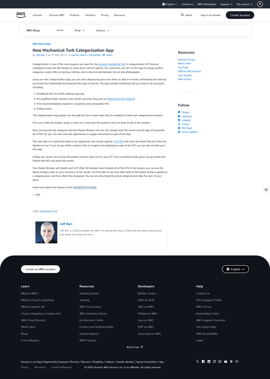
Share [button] (107, 54)
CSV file (118, 141)
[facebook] (203, 362)
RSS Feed (185, 128)
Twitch (183, 124)
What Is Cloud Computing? (37, 300)
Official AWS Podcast (189, 71)
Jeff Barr (40, 54)
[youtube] (225, 362)
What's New (184, 63)
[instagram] (214, 362)
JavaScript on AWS (149, 333)
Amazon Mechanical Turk (111, 64)
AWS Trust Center (90, 306)
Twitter (183, 112)
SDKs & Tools (146, 300)
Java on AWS (146, 320)
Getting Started (186, 59)
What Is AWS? (29, 293)
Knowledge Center (207, 313)
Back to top (135, 347)
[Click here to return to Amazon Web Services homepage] (21, 16)
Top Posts (183, 67)
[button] (263, 4)
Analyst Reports (89, 333)
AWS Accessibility (207, 333)
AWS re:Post (184, 79)
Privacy (25, 367)
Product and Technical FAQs (96, 327)
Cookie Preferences (61, 367)
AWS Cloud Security (33, 320)
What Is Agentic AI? (33, 306)
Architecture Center (91, 320)
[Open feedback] (266, 189)
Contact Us (203, 293)
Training (84, 300)
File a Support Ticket (208, 300)
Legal (199, 340)
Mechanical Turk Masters (120, 98)
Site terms (40, 367)
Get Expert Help (206, 327)
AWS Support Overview (210, 320)
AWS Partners (87, 340)
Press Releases (30, 340)
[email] (236, 362)
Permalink (94, 54)
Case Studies (185, 75)
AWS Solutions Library (93, 313)
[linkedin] (208, 362)
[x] (197, 362)
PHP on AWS (146, 327)
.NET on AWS (146, 306)
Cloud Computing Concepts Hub (41, 313)
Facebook (185, 116)
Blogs (24, 333)
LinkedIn (184, 120)
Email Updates (187, 131)
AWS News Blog (41, 43)
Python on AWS (147, 313)
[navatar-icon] (260, 4)
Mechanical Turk (48, 211)
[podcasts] (231, 362)
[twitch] (220, 362)
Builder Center (147, 293)
